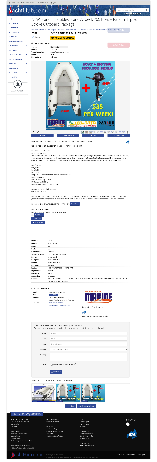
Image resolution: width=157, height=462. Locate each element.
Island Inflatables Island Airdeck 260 (104, 30)
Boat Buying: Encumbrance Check (21, 441)
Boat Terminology (51, 429)
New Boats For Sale (37, 30)
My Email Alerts (16, 438)
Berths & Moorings (16, 41)
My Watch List (15, 436)
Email (45, 339)
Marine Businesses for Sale (55, 431)
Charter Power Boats (52, 422)
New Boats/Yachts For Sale (19, 419)
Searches (28, 3)
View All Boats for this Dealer (59, 305)
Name (44, 333)
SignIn (53, 3)
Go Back (70, 406)
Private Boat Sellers (86, 434)
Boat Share (13, 50)
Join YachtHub (84, 424)
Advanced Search (132, 13)
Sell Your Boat (14, 32)
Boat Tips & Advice (15, 59)
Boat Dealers (13, 72)
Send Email (56, 372)
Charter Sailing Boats (52, 419)
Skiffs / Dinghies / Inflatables (55, 30)
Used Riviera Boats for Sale (54, 436)
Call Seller (118, 41)
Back (93, 136)
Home (11, 19)
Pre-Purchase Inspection (41, 43)
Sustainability (14, 68)
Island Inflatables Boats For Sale (75, 30)
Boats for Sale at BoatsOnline (20, 446)
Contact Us (13, 77)
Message (43, 355)
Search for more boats (86, 406)
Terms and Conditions (87, 446)
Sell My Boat (14, 3)
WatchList (43, 3)
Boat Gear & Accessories (19, 434)
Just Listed (14, 426)
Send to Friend (118, 136)
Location (43, 349)
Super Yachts (15, 424)
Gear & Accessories (16, 55)
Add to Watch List (68, 136)
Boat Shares (50, 434)
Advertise (12, 64)
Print (42, 136)
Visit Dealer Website (56, 303)
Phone (44, 344)
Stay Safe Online (85, 443)
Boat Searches (15, 431)
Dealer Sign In (84, 422)
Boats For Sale (14, 28)
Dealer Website (38, 222)
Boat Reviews (84, 431)
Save (45, 364)
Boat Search (13, 23)
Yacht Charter (14, 46)
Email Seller (118, 34)
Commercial (13, 37)
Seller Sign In (141, 455)
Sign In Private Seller (86, 436)
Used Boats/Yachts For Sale (20, 422)
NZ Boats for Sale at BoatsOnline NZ (22, 448)
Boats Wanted (84, 438)
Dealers (82, 419)
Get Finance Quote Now (62, 38)
